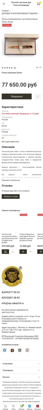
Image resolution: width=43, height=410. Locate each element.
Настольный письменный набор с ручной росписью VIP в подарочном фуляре (10, 238)
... (3, 16)
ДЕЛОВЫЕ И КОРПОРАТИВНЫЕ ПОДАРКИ (19, 13)
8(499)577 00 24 (11, 292)
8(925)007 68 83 (11, 297)
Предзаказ (16, 96)
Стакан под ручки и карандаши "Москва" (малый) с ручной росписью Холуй (27, 237)
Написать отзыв (11, 196)
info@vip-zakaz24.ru (13, 303)
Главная (5, 11)
